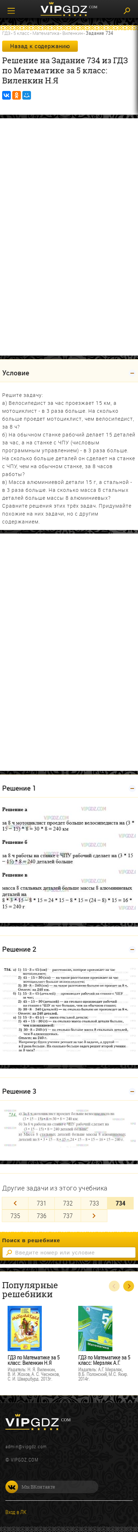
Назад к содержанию (40, 46)
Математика (45, 33)
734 (120, 1203)
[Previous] (15, 1203)
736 (41, 1215)
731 (41, 1203)
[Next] (94, 1216)
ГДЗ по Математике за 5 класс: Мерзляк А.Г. (104, 1360)
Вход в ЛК (15, 1511)
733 (94, 1203)
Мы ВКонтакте (30, 1487)
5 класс (21, 33)
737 (68, 1215)
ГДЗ (6, 33)
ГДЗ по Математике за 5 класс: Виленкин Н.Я (33, 1360)
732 (68, 1203)
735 (15, 1215)
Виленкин (72, 33)
